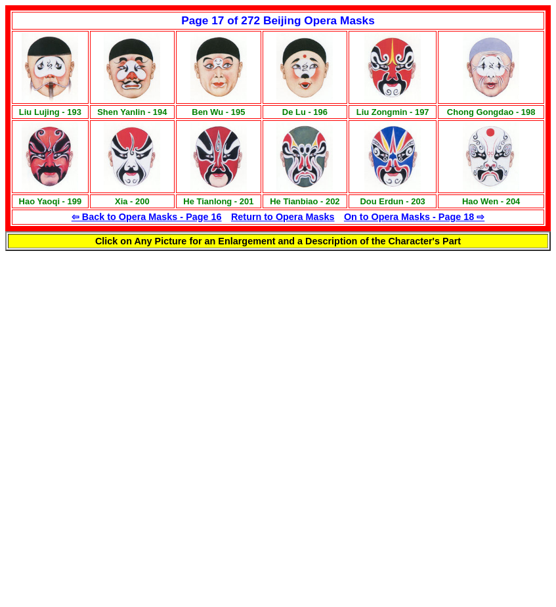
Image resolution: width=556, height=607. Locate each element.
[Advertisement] (178, 343)
